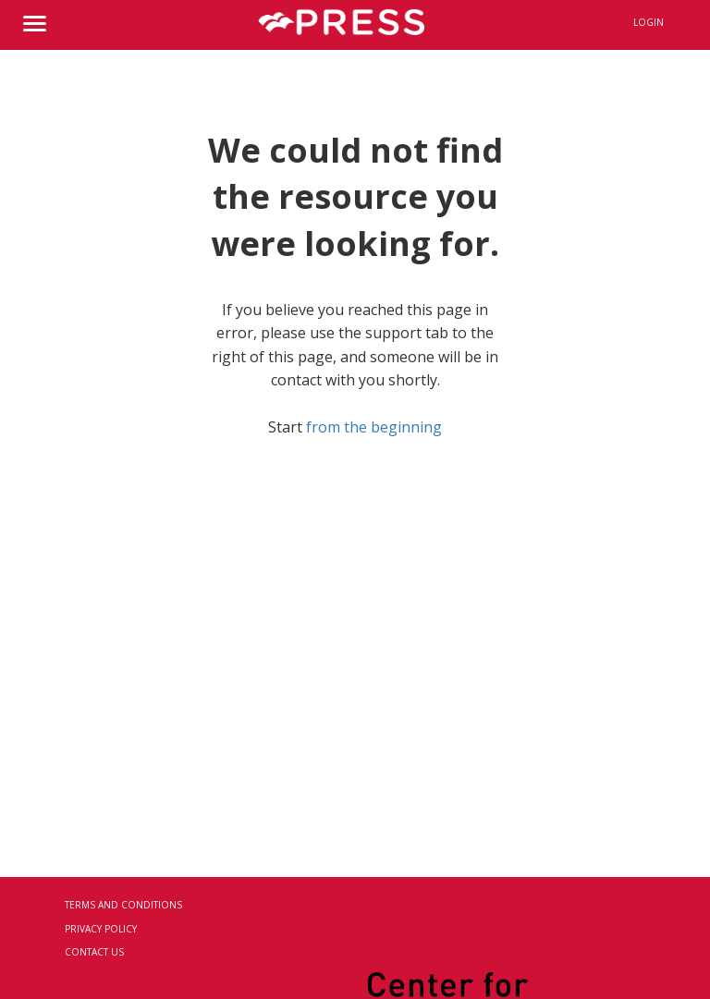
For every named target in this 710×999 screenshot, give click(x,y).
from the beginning (374, 427)
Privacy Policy (101, 928)
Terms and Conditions (123, 904)
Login (648, 22)
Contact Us (94, 951)
